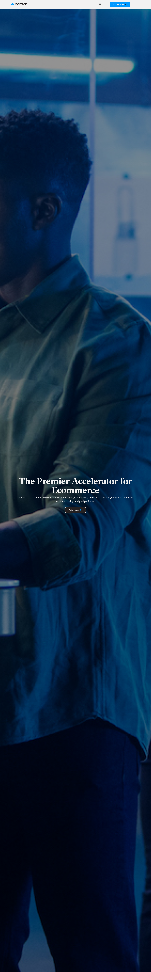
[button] (99, 4)
